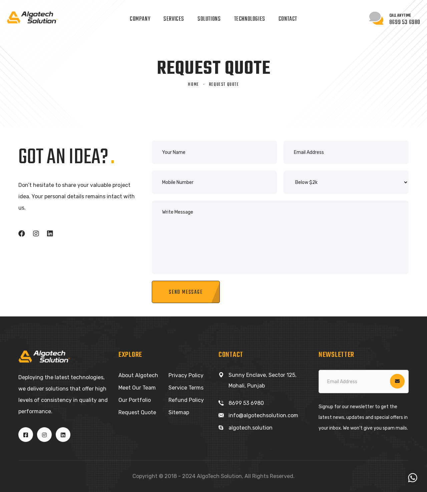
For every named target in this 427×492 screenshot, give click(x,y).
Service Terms (185, 388)
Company (140, 19)
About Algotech (138, 375)
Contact (288, 19)
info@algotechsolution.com (263, 415)
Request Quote (137, 412)
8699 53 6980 (246, 403)
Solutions (209, 19)
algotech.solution (251, 428)
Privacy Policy (185, 375)
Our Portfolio (134, 400)
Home (193, 84)
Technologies (249, 19)
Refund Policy (186, 400)
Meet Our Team (137, 388)
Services (173, 19)
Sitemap (178, 412)
